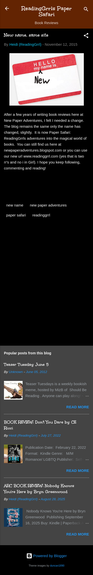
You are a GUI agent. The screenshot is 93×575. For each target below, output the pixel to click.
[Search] (86, 10)
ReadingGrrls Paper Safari (47, 11)
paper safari (16, 215)
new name (14, 205)
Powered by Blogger (46, 556)
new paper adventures (48, 205)
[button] (86, 36)
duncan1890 (57, 565)
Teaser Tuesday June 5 (26, 364)
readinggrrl (41, 215)
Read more (77, 407)
